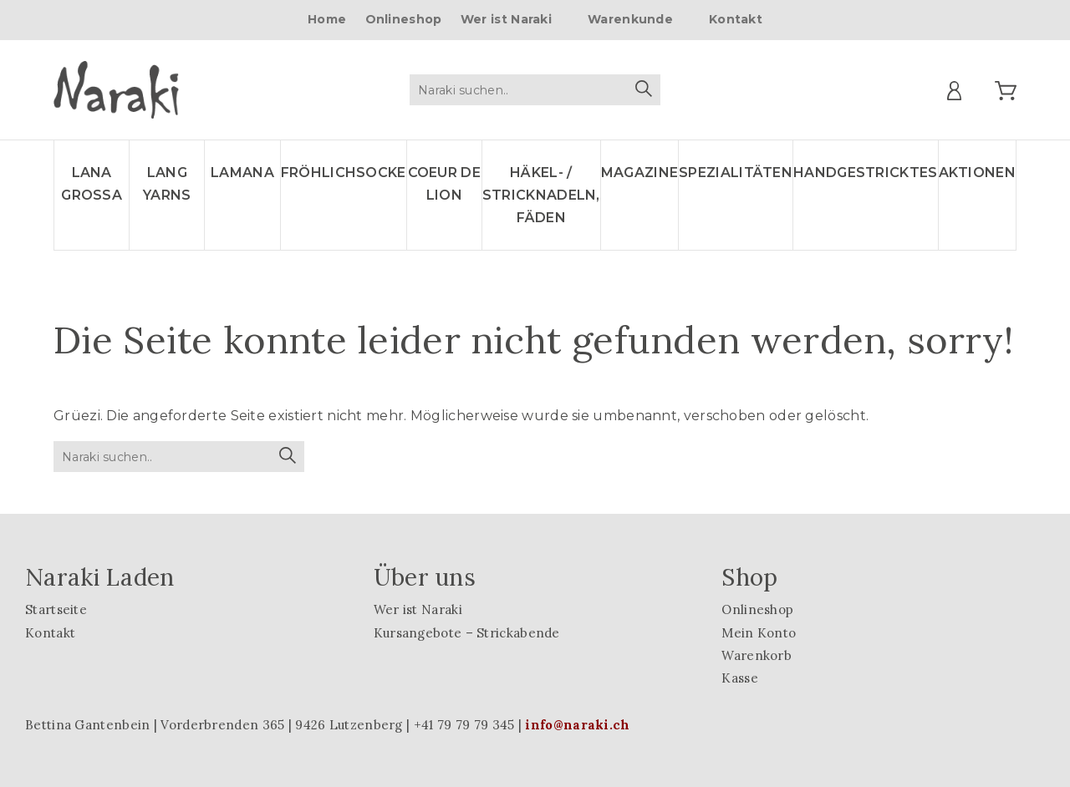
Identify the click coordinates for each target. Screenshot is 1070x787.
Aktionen (977, 172)
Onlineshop (403, 19)
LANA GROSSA (91, 184)
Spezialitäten (735, 172)
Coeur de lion (444, 184)
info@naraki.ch (577, 725)
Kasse (739, 678)
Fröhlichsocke (343, 172)
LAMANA (242, 172)
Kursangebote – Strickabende (467, 633)
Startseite (56, 609)
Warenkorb (756, 655)
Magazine (639, 172)
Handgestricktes (865, 172)
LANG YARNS (167, 184)
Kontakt (735, 19)
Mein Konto (758, 633)
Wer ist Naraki (506, 19)
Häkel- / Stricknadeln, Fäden (541, 195)
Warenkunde (630, 19)
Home (327, 19)
